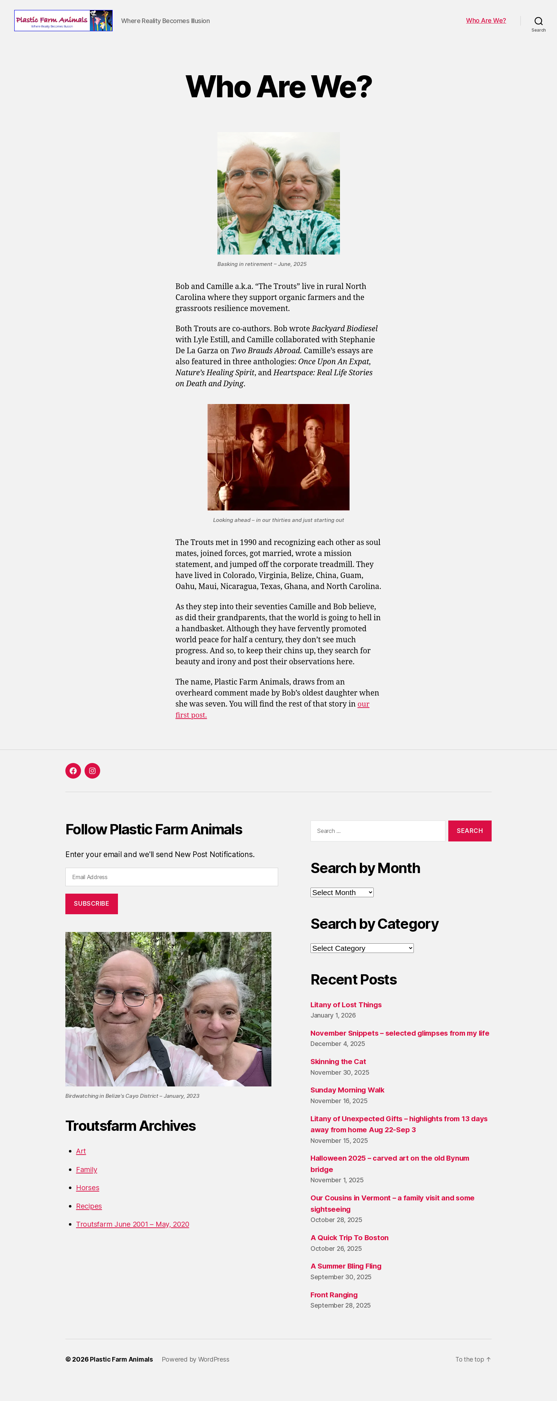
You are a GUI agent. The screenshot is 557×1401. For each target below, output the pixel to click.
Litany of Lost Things (347, 1015)
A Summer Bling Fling (348, 1287)
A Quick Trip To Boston (351, 1259)
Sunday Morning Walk (349, 1111)
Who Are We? (486, 25)
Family (87, 1180)
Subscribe (91, 914)
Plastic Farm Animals (122, 1381)
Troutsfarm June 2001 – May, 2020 (136, 1234)
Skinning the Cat (339, 1083)
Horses (88, 1198)
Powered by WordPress (197, 1381)
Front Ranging (334, 1316)
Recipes (89, 1216)
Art (81, 1161)
